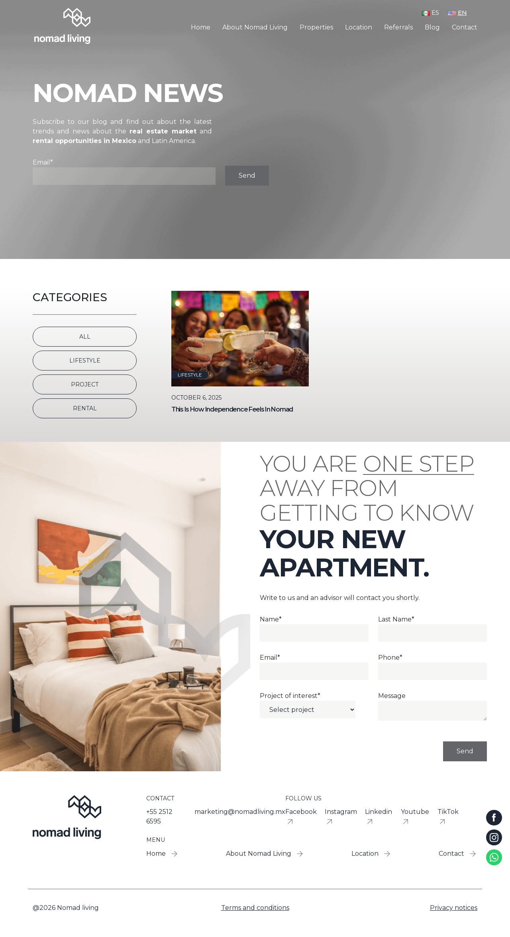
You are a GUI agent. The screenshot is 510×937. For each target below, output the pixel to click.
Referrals (398, 27)
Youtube (415, 817)
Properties (316, 27)
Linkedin (378, 817)
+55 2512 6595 (159, 816)
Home (200, 27)
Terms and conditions (255, 908)
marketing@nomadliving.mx (239, 811)
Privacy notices (453, 908)
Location (358, 27)
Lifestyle (84, 360)
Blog (432, 27)
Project (84, 384)
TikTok (448, 817)
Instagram (341, 817)
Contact (464, 27)
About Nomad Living (255, 27)
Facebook (301, 817)
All (84, 336)
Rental (85, 408)
